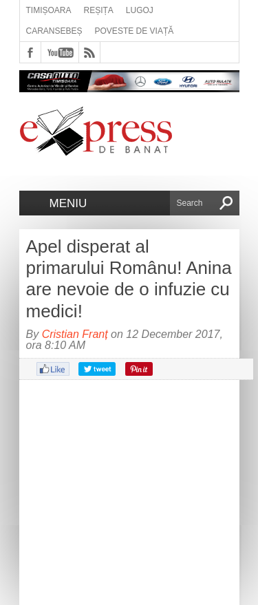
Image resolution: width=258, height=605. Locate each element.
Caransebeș (54, 31)
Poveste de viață (134, 31)
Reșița (99, 10)
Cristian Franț (75, 334)
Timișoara (49, 10)
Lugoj (139, 10)
